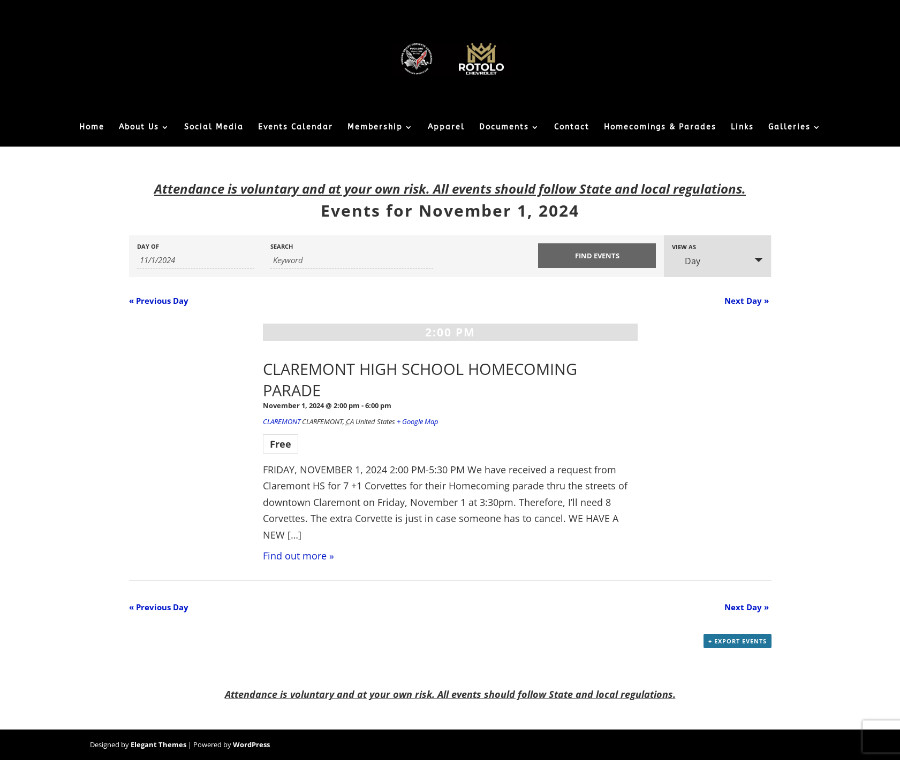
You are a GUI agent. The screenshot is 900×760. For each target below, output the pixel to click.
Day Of (148, 246)
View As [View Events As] (684, 247)
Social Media (214, 128)
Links (742, 128)
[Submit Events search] (597, 255)
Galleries (789, 128)
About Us (139, 128)
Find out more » (298, 555)
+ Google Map (417, 421)
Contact (571, 128)
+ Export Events (737, 641)
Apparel (446, 128)
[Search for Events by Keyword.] (351, 260)
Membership (375, 128)
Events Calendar (295, 128)
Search (281, 246)
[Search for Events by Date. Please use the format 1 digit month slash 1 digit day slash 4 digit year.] (196, 260)
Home (91, 128)
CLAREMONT (281, 421)
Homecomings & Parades (660, 128)
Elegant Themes (158, 744)
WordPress (251, 744)
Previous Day (158, 300)
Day (686, 261)
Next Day (746, 300)
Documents (504, 128)
